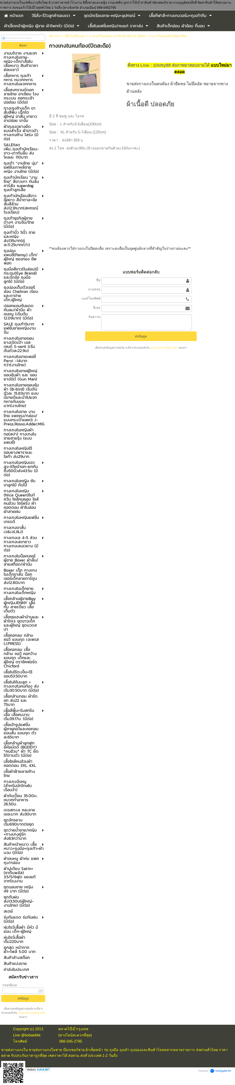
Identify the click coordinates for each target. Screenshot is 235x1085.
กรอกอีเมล (10, 985)
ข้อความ (94, 317)
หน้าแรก (55, 36)
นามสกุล (94, 289)
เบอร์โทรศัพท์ (90, 298)
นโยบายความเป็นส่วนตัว (31, 1012)
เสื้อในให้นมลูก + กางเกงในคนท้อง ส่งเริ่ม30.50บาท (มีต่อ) (104, 36)
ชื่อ (98, 280)
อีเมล (96, 307)
